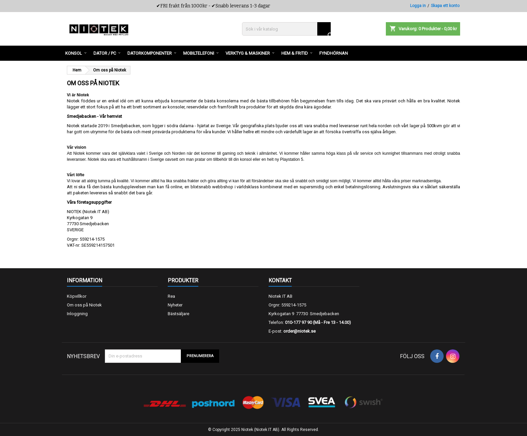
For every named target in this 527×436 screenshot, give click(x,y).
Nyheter (175, 304)
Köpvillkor (76, 296)
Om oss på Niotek (84, 304)
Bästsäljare (178, 313)
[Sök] (286, 29)
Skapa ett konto (445, 5)
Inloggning (77, 313)
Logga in (418, 5)
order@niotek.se (299, 331)
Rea (171, 296)
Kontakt (280, 280)
